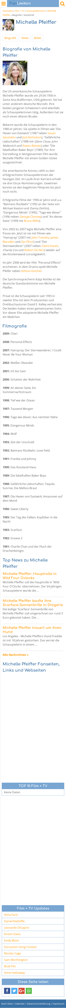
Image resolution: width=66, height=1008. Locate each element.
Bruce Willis (31, 221)
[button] (7, 991)
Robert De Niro (34, 250)
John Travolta (40, 237)
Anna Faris (11, 915)
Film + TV (19, 10)
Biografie (10, 38)
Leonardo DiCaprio (16, 928)
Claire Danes (50, 246)
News (25, 38)
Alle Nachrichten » (16, 655)
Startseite (8, 10)
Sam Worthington (16, 960)
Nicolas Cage (12, 953)
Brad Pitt (10, 966)
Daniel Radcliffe (14, 921)
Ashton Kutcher (31, 271)
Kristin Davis (12, 934)
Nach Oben (7, 1003)
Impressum (58, 1003)
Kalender (20, 1003)
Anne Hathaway (14, 973)
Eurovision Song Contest (20, 947)
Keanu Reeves (32, 146)
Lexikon (20, 3)
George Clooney (30, 217)
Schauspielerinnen (35, 10)
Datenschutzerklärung (38, 1003)
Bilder (38, 38)
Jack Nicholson (32, 137)
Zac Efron (27, 242)
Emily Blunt (11, 940)
